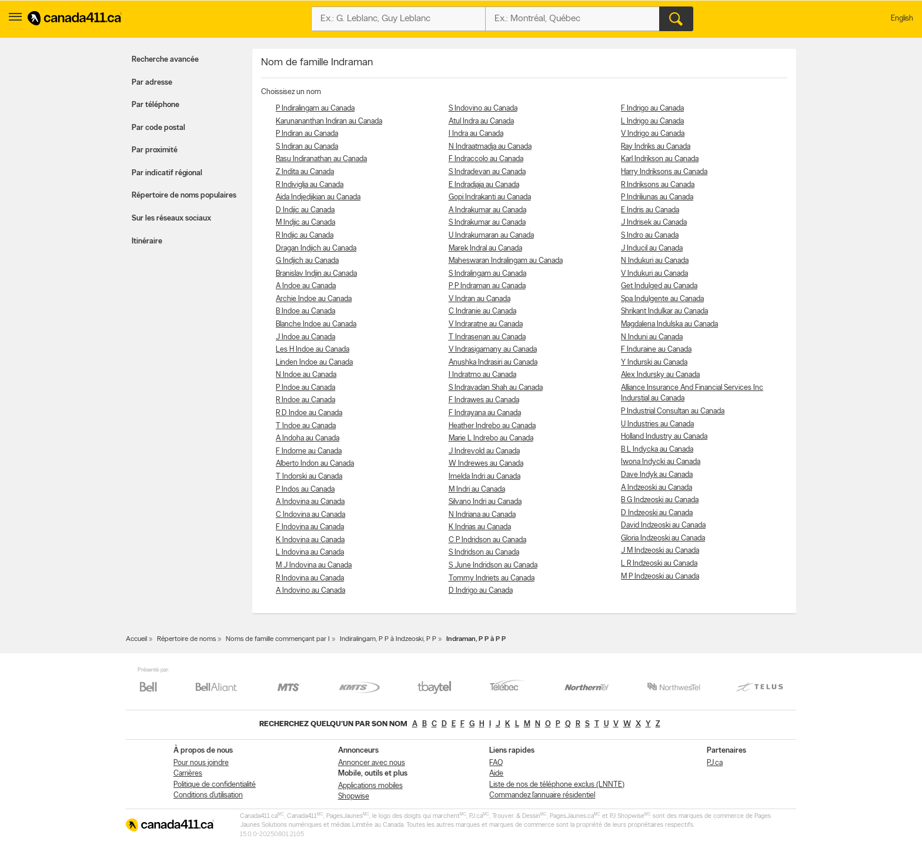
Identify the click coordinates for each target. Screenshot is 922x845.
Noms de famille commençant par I (278, 639)
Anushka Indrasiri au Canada (493, 362)
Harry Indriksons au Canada (664, 172)
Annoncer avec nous (371, 763)
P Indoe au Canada (305, 388)
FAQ (496, 763)
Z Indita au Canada (305, 172)
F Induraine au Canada (656, 349)
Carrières (187, 773)
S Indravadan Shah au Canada (496, 388)
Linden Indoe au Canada (314, 362)
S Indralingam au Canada (487, 274)
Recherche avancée (165, 60)
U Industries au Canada (657, 424)
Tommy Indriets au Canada (492, 578)
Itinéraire (147, 241)
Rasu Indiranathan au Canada (321, 159)
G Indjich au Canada (307, 261)
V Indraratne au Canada (486, 324)
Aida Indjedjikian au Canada (318, 197)
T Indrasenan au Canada (487, 337)
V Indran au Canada (479, 299)
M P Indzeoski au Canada (660, 576)
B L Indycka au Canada (657, 449)
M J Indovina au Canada (314, 565)
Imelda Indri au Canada (484, 476)
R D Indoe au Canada (309, 413)
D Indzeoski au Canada (657, 513)
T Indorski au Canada (309, 476)
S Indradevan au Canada (487, 172)
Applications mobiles (370, 786)
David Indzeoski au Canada (663, 525)
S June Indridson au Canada (493, 565)
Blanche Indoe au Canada (316, 324)
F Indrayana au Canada (485, 413)
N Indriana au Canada (482, 515)
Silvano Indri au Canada (485, 502)
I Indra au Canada (476, 134)
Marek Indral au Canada (485, 248)
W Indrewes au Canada (486, 463)
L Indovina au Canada (310, 552)
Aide (496, 773)
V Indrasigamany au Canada (493, 349)
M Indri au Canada (477, 489)
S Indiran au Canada (307, 147)
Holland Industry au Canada (664, 436)
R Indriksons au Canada (657, 185)
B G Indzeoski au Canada (660, 500)
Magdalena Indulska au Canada (669, 324)
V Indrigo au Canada (652, 134)
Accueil (136, 639)
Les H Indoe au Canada (312, 349)
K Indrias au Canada (480, 527)
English (902, 18)
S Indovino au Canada (483, 108)
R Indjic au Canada (304, 235)
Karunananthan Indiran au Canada (329, 121)
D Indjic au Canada (305, 210)
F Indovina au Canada (310, 527)
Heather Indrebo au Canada (492, 426)
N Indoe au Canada (306, 375)
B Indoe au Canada (305, 311)
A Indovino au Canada (310, 590)
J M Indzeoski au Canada (660, 551)
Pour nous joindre (201, 763)
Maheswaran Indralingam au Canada (506, 261)
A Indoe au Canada (306, 286)
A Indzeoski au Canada (656, 488)
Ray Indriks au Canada (655, 147)
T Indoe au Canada (306, 426)
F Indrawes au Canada (484, 400)
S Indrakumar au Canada (487, 222)
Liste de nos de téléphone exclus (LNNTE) (556, 785)
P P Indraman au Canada (487, 286)
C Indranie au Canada (482, 311)
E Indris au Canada (650, 210)
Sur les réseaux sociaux (171, 218)
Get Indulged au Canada (659, 286)
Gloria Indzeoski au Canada (663, 538)
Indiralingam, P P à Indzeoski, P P (388, 639)
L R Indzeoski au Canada (659, 563)
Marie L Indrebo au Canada (491, 438)
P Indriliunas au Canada (657, 197)
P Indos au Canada (305, 489)
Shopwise (353, 796)
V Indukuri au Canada (654, 274)
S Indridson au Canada (484, 552)
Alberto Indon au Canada (315, 463)
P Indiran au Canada (307, 134)
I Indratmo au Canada (482, 375)
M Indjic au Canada (305, 222)
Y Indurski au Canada (654, 362)
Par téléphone (155, 105)
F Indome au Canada (309, 451)
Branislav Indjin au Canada (316, 274)
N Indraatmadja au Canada (490, 147)
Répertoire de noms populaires (184, 195)
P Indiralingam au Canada (315, 108)
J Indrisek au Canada (654, 222)
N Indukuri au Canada (655, 261)
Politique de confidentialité (214, 785)
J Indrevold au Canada (484, 451)
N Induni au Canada (652, 337)
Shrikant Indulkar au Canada (664, 311)
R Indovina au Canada (310, 578)
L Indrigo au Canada (652, 121)
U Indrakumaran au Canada (491, 235)
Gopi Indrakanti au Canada (490, 197)
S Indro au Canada (650, 235)
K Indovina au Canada (310, 540)
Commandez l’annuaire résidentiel (542, 795)
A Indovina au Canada (310, 502)
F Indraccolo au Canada (486, 159)
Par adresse (152, 82)
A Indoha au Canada (307, 438)
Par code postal (158, 128)
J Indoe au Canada (305, 337)
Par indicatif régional (167, 173)
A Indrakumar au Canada (487, 210)
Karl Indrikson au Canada (660, 159)
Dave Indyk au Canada (657, 475)
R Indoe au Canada (305, 400)
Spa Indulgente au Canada (662, 299)
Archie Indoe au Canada (314, 299)
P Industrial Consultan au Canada (672, 411)
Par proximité (155, 150)
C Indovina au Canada (310, 515)
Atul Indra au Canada (481, 121)
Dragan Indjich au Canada (316, 248)
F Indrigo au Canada (652, 108)
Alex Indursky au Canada (660, 375)
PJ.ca (715, 763)
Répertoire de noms (186, 639)
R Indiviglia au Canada (309, 185)
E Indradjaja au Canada (484, 185)
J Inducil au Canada (652, 248)
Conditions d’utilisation (208, 795)
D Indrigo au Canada (481, 590)
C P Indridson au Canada (487, 540)
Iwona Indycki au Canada (660, 462)
